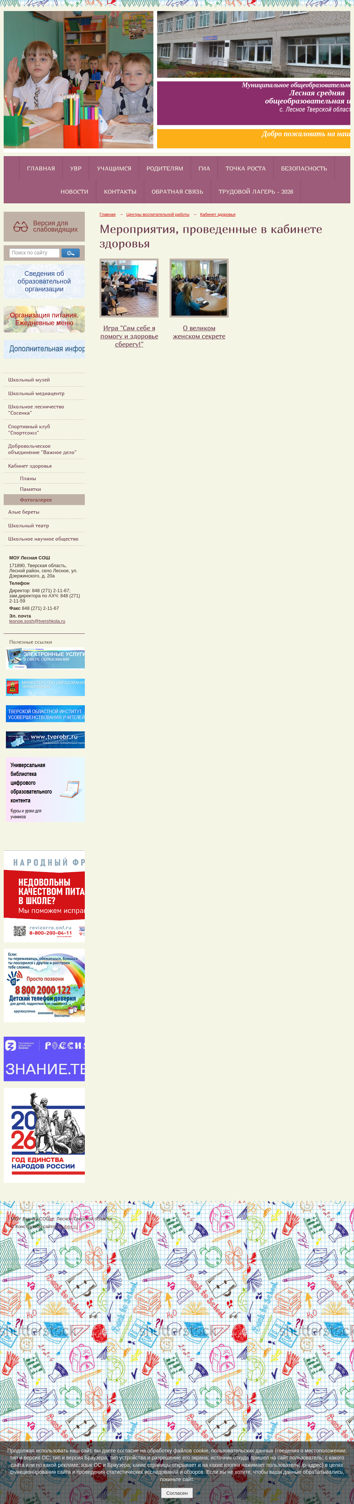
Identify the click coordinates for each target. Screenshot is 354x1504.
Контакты (120, 191)
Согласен (177, 1493)
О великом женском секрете (199, 332)
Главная (41, 168)
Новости (74, 191)
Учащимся (114, 168)
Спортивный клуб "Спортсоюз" (29, 429)
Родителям (164, 168)
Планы (28, 478)
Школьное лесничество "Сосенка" (36, 409)
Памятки (30, 489)
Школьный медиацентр (36, 393)
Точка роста (246, 168)
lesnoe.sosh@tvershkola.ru (37, 621)
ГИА (204, 168)
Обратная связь (177, 191)
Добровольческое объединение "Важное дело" (42, 449)
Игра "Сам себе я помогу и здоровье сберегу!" (129, 336)
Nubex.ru (68, 1226)
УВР (75, 168)
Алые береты (23, 512)
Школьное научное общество (43, 538)
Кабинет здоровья (30, 466)
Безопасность (304, 168)
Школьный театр (28, 525)
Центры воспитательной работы (158, 214)
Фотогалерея (36, 499)
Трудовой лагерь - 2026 (256, 191)
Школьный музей (29, 379)
